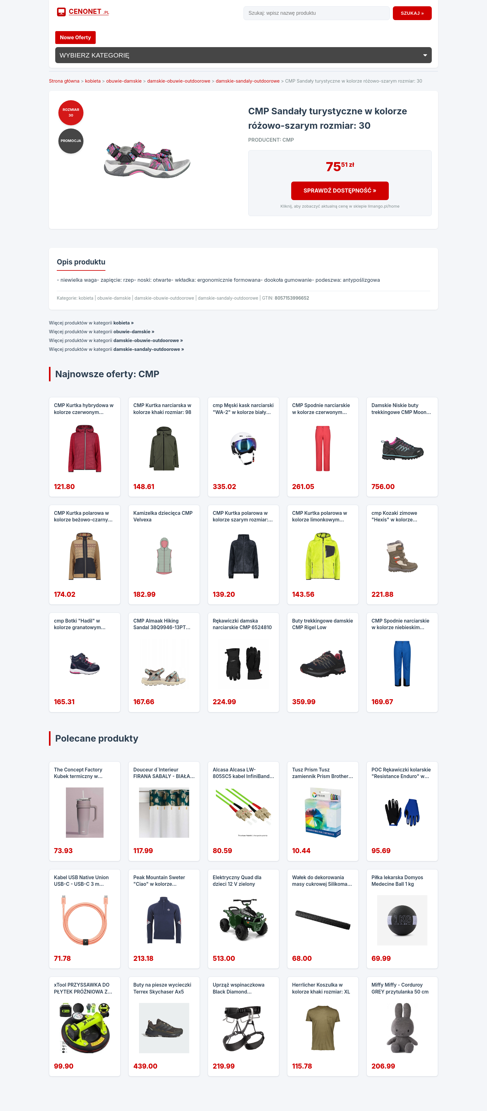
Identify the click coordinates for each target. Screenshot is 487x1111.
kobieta (93, 81)
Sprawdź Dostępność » (340, 190)
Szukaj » (412, 13)
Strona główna (64, 81)
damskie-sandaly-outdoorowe (248, 81)
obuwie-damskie (124, 81)
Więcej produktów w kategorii (91, 322)
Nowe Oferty (75, 37)
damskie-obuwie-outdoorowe (178, 81)
